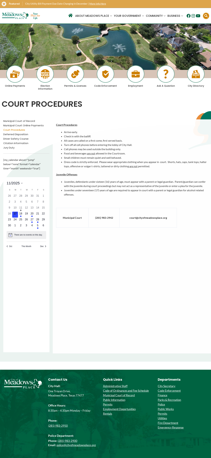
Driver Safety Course (16, 138)
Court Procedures (14, 130)
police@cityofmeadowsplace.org (76, 445)
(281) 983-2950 (58, 425)
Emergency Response (171, 427)
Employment (135, 85)
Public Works (166, 409)
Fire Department (168, 423)
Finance (162, 395)
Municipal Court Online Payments (23, 125)
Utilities (162, 418)
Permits (107, 404)
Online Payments (15, 85)
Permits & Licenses (75, 85)
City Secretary (166, 386)
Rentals (107, 413)
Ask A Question (166, 85)
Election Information (45, 87)
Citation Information (15, 143)
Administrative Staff (115, 386)
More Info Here (97, 3)
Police (161, 404)
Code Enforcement (105, 85)
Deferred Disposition (15, 134)
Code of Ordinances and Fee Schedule (126, 390)
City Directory (196, 85)
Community (156, 16)
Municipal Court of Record (19, 121)
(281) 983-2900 (67, 441)
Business (175, 16)
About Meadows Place (93, 16)
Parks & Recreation (169, 400)
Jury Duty (9, 147)
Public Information (114, 400)
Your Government (129, 16)
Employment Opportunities (119, 409)
